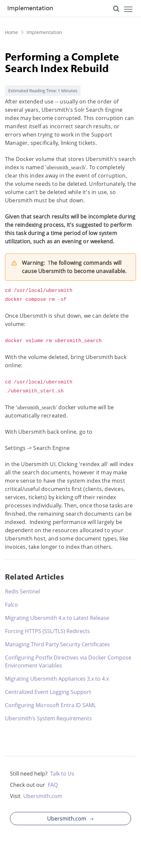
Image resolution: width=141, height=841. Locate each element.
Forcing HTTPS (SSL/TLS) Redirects (47, 631)
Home (11, 32)
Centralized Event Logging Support (48, 692)
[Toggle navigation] (122, 10)
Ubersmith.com (42, 796)
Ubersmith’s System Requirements (48, 718)
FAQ (53, 784)
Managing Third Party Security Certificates (57, 644)
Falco (11, 604)
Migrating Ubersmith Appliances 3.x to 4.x (57, 678)
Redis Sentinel (22, 591)
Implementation (30, 8)
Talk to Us (62, 773)
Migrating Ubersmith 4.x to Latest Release (57, 617)
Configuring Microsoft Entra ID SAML (50, 705)
